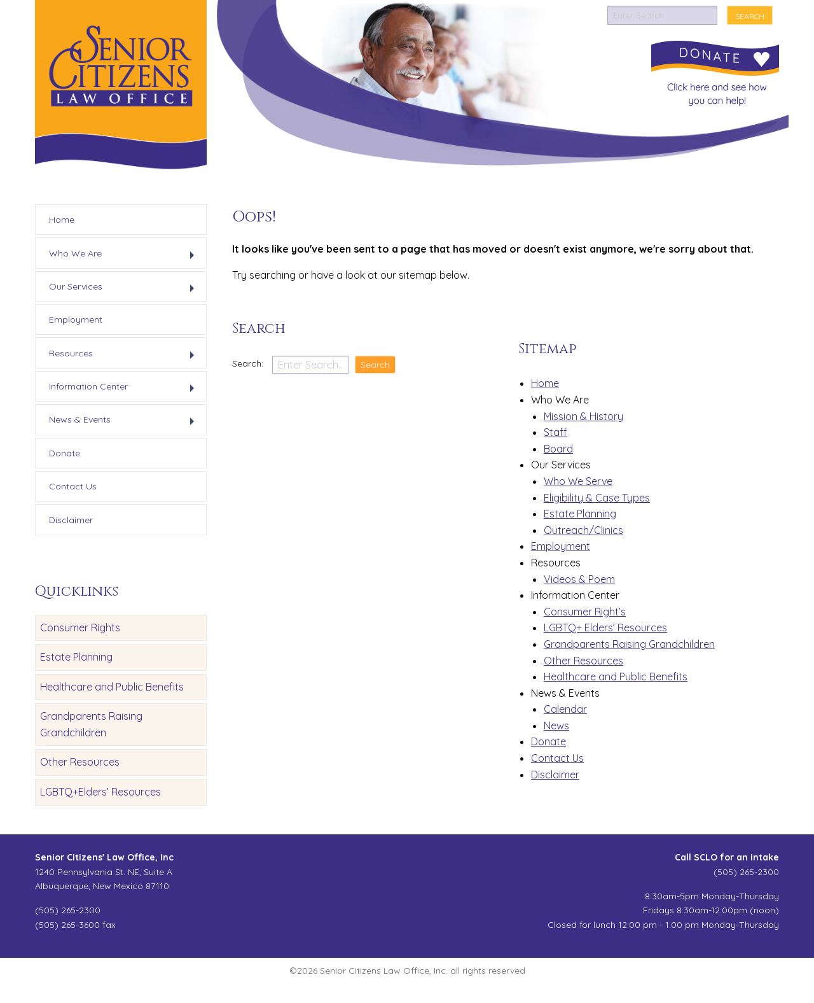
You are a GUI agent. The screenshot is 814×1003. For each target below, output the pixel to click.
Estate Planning (76, 656)
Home (545, 383)
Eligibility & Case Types (597, 497)
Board (558, 448)
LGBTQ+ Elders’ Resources (605, 627)
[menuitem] (121, 219)
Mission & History (583, 416)
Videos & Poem (579, 579)
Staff (555, 432)
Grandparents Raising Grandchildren (91, 724)
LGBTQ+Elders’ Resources (100, 791)
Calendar (565, 709)
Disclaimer (555, 774)
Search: (249, 363)
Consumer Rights (80, 627)
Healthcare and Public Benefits (112, 686)
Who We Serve (578, 481)
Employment (560, 546)
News (556, 725)
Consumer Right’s (585, 611)
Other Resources (80, 761)
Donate (548, 741)
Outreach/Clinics (583, 530)
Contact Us (557, 758)
